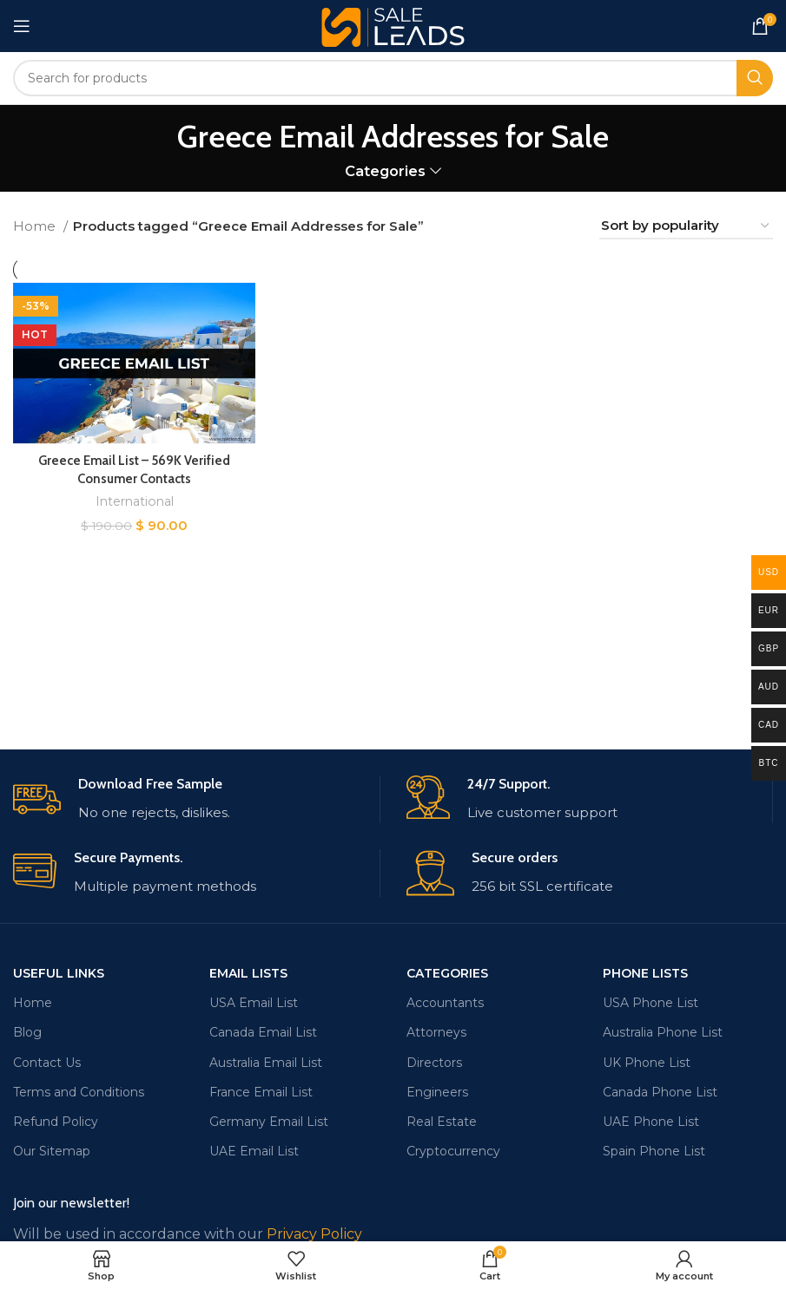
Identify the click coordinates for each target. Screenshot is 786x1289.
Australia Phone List (663, 1032)
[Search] (393, 78)
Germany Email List (268, 1121)
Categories (385, 171)
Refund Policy (55, 1121)
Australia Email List (265, 1062)
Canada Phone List (660, 1092)
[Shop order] (686, 226)
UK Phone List (646, 1062)
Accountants (445, 1003)
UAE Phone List (651, 1121)
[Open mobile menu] (21, 26)
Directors (434, 1062)
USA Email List (253, 1003)
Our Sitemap (51, 1151)
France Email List (261, 1092)
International (134, 501)
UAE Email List (254, 1151)
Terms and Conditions (78, 1092)
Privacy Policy (314, 1234)
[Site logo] (393, 24)
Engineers (437, 1092)
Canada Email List (263, 1032)
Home (36, 226)
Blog (27, 1032)
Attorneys (436, 1032)
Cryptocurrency (453, 1151)
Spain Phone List (654, 1151)
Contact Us (47, 1062)
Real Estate (441, 1121)
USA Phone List (650, 1003)
